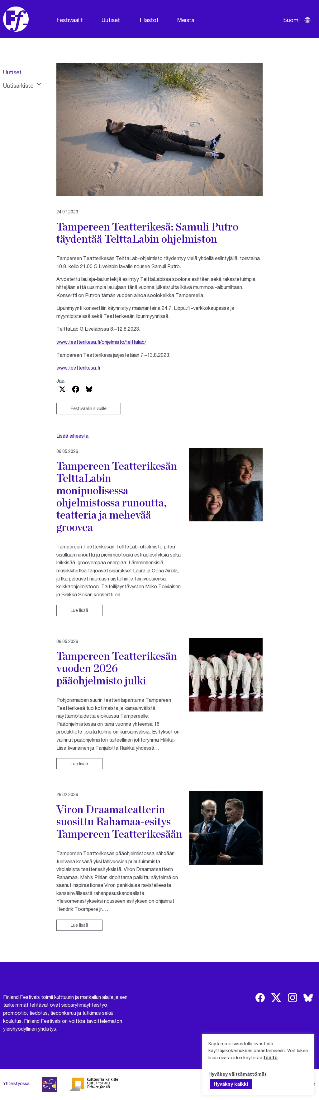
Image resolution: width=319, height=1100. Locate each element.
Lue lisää (79, 610)
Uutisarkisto (18, 85)
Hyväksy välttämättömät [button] (237, 1074)
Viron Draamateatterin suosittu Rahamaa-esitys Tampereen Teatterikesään (119, 821)
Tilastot (149, 19)
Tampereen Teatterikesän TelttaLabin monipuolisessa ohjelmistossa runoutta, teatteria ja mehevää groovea (116, 496)
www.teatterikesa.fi (78, 368)
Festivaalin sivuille (89, 408)
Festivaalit (70, 19)
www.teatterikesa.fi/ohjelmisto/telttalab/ (101, 342)
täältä (271, 1057)
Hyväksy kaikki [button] (231, 1084)
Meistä (185, 19)
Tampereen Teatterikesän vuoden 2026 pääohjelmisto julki (116, 668)
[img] (260, 997)
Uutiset (111, 19)
